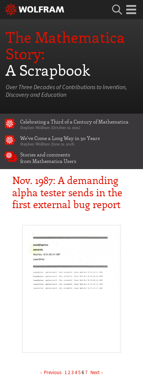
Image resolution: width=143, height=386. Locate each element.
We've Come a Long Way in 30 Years (79, 141)
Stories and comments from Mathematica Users (48, 157)
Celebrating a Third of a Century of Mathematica (79, 124)
